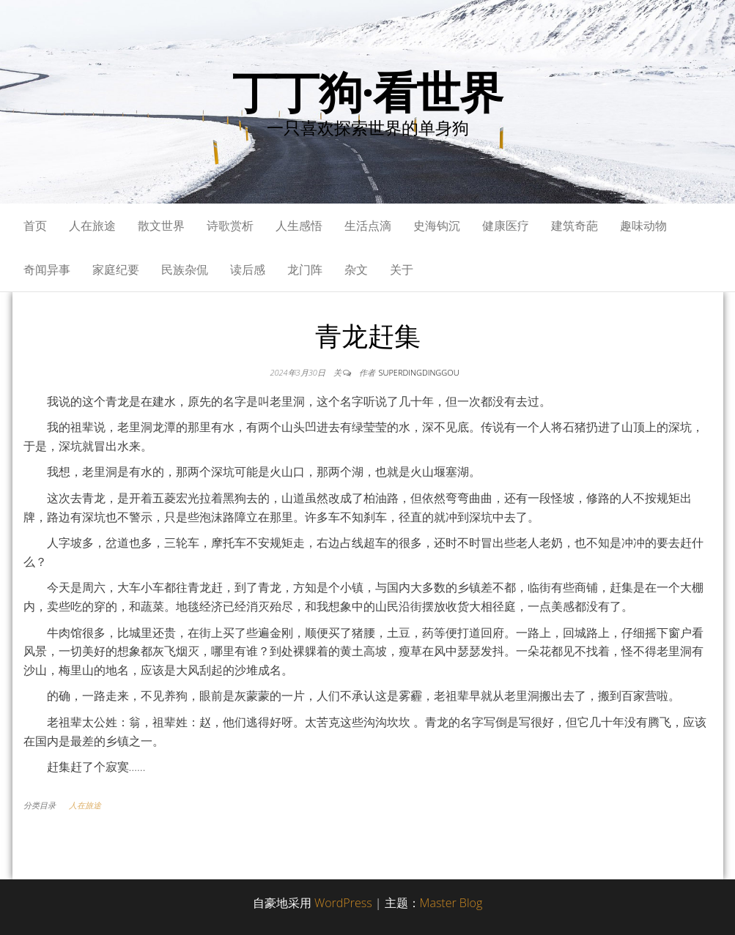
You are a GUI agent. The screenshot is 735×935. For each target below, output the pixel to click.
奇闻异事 (46, 269)
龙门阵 (304, 269)
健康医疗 (505, 225)
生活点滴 (367, 225)
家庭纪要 (115, 269)
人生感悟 (299, 225)
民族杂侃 (184, 269)
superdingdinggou (419, 372)
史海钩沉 (436, 225)
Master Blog (451, 903)
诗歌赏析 (230, 225)
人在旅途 (92, 225)
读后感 (247, 269)
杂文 (356, 269)
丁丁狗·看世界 (367, 92)
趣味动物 (643, 225)
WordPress (343, 903)
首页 (35, 225)
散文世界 (161, 225)
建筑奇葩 (574, 225)
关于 (401, 269)
